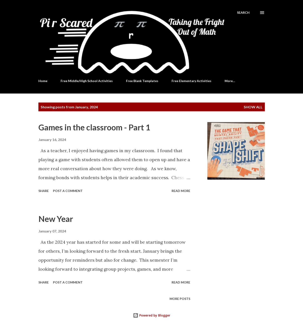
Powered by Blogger (151, 315)
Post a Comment (68, 191)
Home (42, 81)
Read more (181, 191)
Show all (253, 107)
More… (230, 81)
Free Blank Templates (142, 81)
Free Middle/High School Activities (87, 81)
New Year (55, 219)
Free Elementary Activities (191, 81)
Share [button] (43, 191)
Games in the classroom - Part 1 (94, 127)
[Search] (243, 12)
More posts (180, 299)
